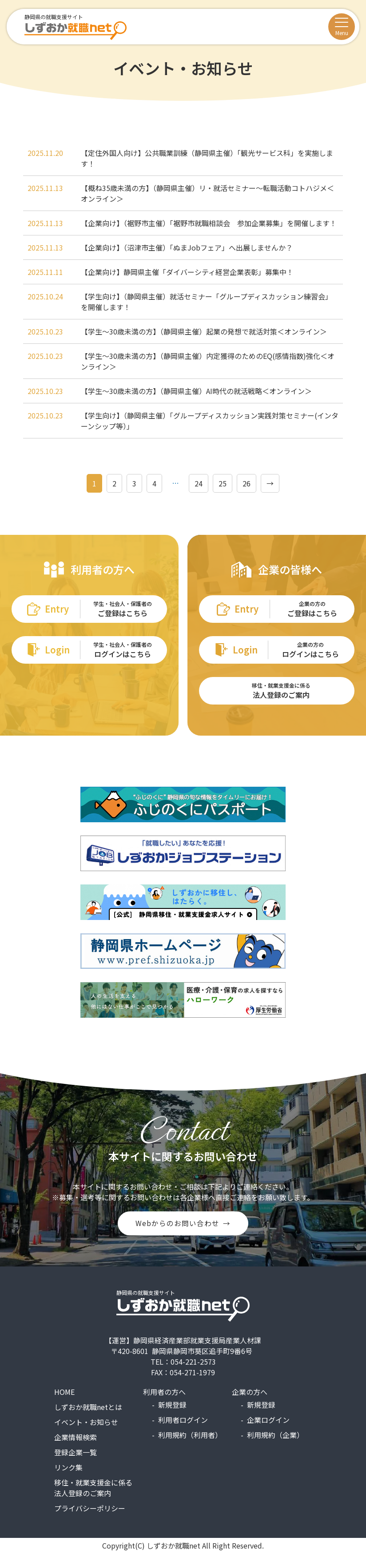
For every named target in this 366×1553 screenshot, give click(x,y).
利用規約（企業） (275, 1435)
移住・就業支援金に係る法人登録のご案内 (93, 1487)
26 (247, 483)
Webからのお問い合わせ (177, 1223)
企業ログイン (268, 1419)
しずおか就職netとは (88, 1407)
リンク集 (68, 1467)
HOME (64, 1391)
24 (199, 483)
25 (223, 483)
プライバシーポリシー (89, 1508)
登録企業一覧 (75, 1452)
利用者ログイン (183, 1419)
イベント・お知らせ (86, 1422)
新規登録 (172, 1404)
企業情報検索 (75, 1437)
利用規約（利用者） (190, 1435)
